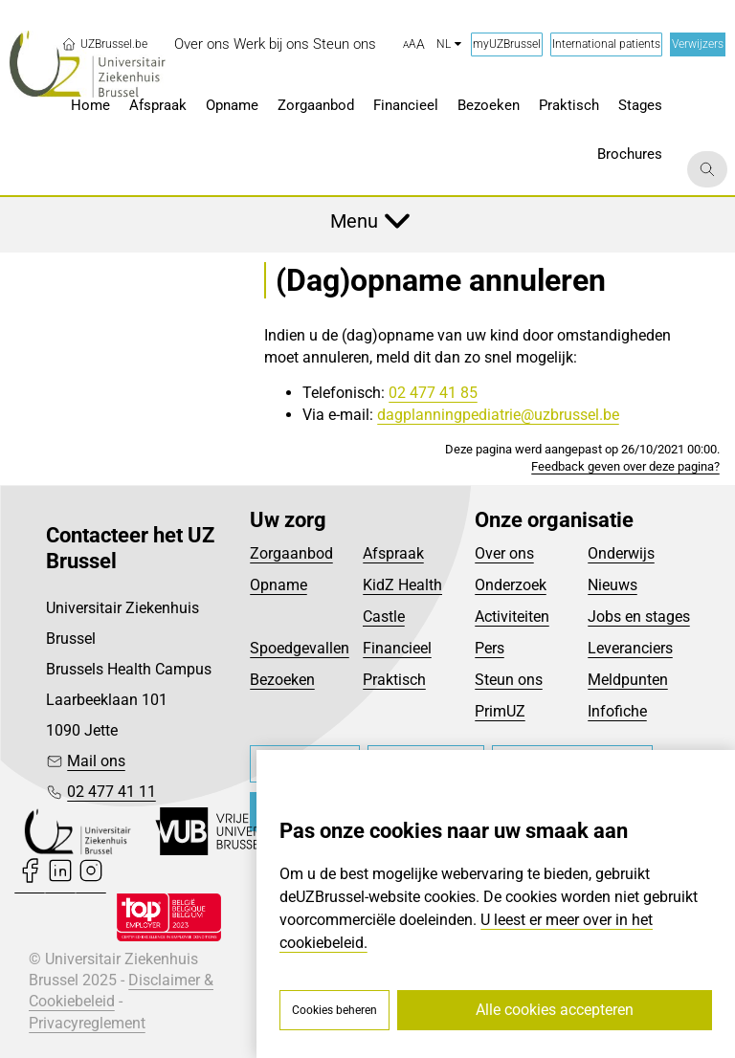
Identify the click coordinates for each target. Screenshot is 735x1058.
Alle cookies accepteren (555, 1010)
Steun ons (509, 680)
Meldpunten (628, 680)
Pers (489, 648)
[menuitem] (202, 44)
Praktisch (394, 680)
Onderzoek (510, 585)
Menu (354, 220)
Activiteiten (512, 616)
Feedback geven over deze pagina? (625, 466)
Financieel (397, 648)
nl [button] (448, 44)
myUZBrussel (507, 44)
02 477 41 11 (111, 791)
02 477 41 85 (433, 393)
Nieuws (612, 585)
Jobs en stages (639, 616)
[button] (414, 45)
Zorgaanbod (291, 553)
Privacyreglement (87, 1023)
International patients (606, 44)
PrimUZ (500, 711)
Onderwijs (621, 553)
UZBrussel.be (104, 44)
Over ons (504, 553)
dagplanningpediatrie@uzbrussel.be (498, 415)
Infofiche (617, 711)
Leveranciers (630, 648)
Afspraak (393, 553)
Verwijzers (698, 44)
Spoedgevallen (299, 648)
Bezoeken (282, 680)
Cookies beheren (334, 1010)
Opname (278, 585)
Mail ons (96, 761)
